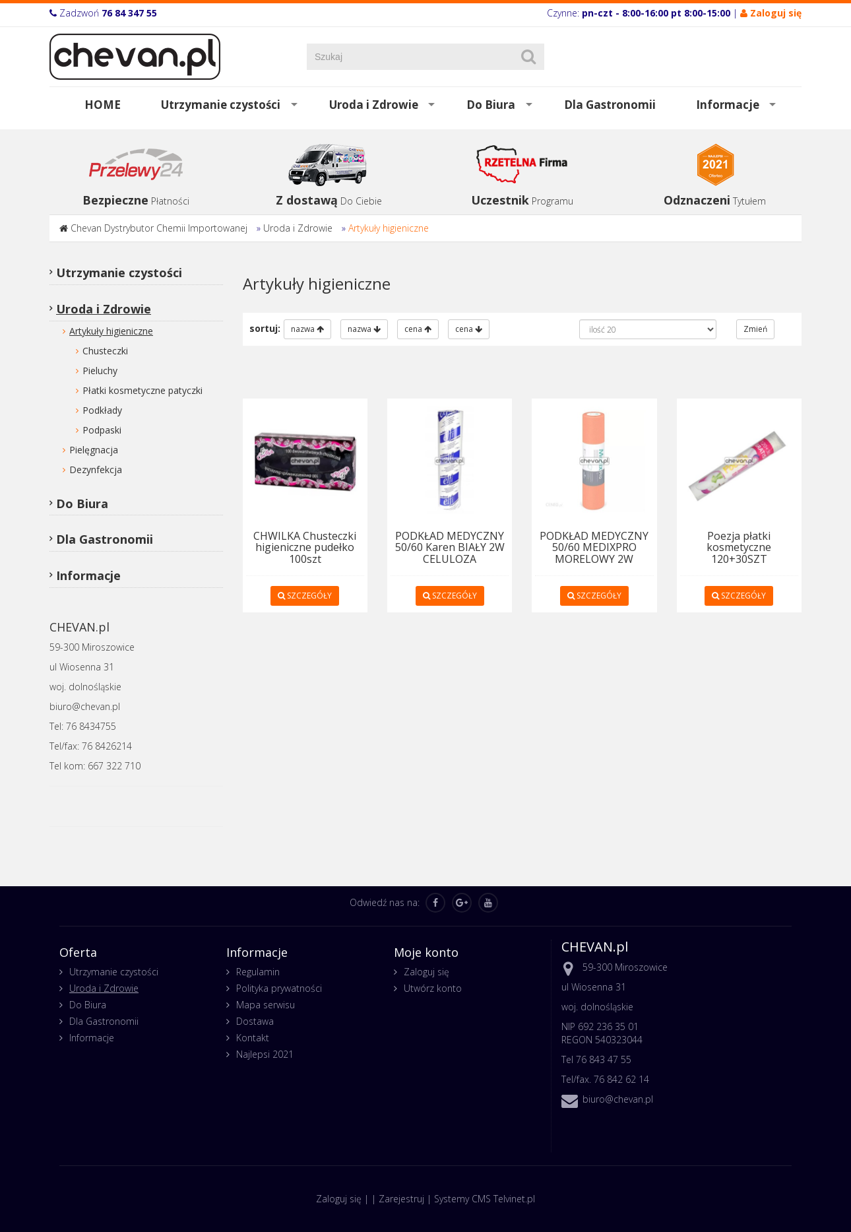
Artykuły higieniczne (388, 228)
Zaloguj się (426, 971)
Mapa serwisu (265, 1004)
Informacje (727, 104)
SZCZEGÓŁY (305, 595)
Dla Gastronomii (610, 104)
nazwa (307, 329)
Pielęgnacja (93, 449)
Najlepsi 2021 (265, 1054)
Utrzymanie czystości (220, 104)
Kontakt (252, 1037)
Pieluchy (99, 370)
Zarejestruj (401, 1198)
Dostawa (255, 1021)
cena (417, 329)
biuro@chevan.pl (618, 1099)
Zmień (755, 329)
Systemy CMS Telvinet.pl (484, 1198)
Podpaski (101, 430)
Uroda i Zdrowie (373, 104)
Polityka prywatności (279, 988)
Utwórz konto (433, 988)
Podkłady (102, 410)
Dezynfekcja (95, 469)
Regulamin (258, 971)
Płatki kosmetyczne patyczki (142, 390)
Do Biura (490, 104)
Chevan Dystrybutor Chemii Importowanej (159, 228)
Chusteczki (105, 350)
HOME (102, 104)
